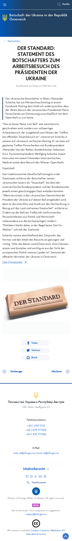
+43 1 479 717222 (36, 430)
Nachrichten (14, 41)
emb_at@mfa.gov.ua (24, 453)
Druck (34, 358)
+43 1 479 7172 (36, 425)
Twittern (35, 350)
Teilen (34, 343)
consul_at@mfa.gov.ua (47, 453)
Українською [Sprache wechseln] (39, 482)
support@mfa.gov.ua (36, 514)
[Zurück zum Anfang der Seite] (66, 536)
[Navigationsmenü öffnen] (4, 4)
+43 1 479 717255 (36, 434)
